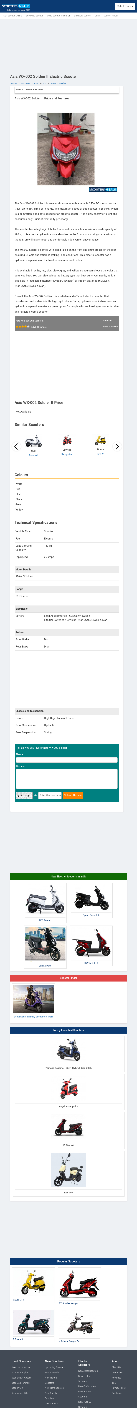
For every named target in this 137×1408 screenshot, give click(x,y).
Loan (97, 15)
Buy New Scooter (82, 15)
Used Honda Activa (20, 1367)
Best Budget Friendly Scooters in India (33, 1001)
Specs (19, 89)
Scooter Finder (110, 15)
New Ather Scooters (88, 1371)
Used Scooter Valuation (58, 15)
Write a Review (110, 326)
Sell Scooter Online (12, 15)
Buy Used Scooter (35, 15)
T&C (114, 1383)
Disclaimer (117, 1393)
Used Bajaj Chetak (20, 1383)
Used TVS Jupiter (20, 1372)
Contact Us (117, 1372)
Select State (125, 6)
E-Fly (100, 454)
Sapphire (66, 454)
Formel (33, 455)
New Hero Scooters (54, 1388)
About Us (116, 1367)
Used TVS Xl (17, 1388)
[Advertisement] (68, 46)
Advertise (116, 1377)
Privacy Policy (119, 1388)
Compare (107, 320)
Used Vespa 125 (19, 1393)
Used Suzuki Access (21, 1377)
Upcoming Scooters (55, 1367)
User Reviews (34, 89)
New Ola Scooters (87, 1386)
